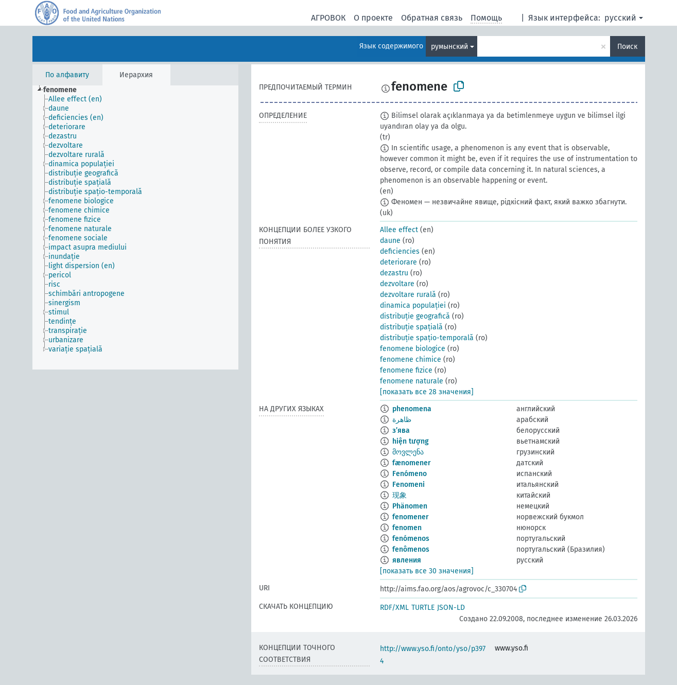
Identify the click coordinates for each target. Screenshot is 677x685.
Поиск (627, 46)
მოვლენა (408, 452)
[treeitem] (64, 90)
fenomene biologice (412, 348)
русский (620, 18)
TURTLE (423, 607)
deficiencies (400, 251)
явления (406, 560)
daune (390, 240)
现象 (399, 495)
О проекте (373, 18)
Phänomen (409, 506)
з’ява (401, 430)
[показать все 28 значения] (427, 392)
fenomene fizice (406, 370)
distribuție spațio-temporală (427, 337)
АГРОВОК (328, 18)
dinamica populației (413, 305)
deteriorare (398, 262)
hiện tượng (410, 441)
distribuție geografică (415, 316)
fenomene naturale (411, 381)
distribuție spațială (411, 327)
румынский (449, 46)
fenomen (407, 527)
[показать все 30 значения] (427, 571)
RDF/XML (394, 607)
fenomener (410, 517)
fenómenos (410, 538)
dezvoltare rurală (408, 294)
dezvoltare (397, 283)
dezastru (394, 273)
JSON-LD (451, 607)
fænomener (411, 463)
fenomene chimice (410, 359)
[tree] (135, 227)
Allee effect (399, 229)
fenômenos (410, 549)
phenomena (411, 409)
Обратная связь (431, 18)
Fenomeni (408, 484)
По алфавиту (67, 75)
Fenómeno (409, 473)
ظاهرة (401, 419)
